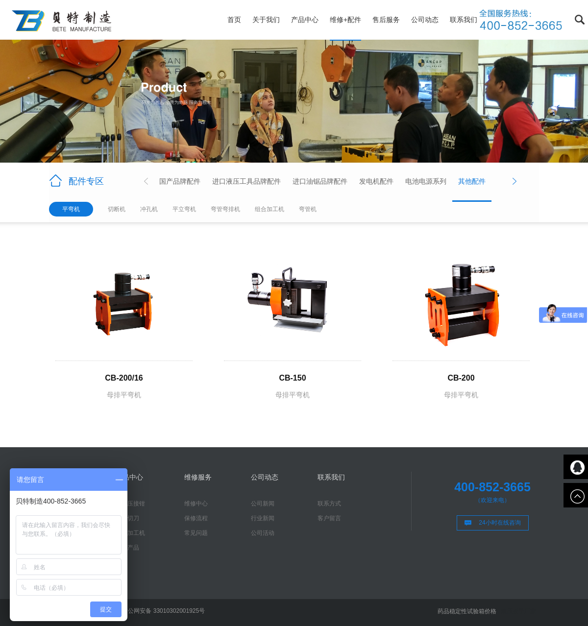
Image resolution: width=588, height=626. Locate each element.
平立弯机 (184, 209)
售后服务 (386, 20)
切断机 (116, 209)
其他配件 (472, 181)
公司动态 (425, 20)
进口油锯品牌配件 (320, 181)
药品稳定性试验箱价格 (467, 611)
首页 (234, 20)
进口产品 (127, 547)
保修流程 (196, 518)
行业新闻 (262, 518)
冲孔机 (149, 209)
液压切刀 (127, 518)
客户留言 (329, 518)
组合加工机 (269, 209)
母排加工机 (130, 533)
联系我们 (463, 20)
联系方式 (329, 503)
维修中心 (196, 503)
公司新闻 (262, 503)
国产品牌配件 (179, 181)
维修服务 (198, 477)
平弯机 (71, 209)
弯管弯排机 (225, 209)
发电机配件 (376, 181)
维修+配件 (345, 20)
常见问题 (196, 533)
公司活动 (262, 533)
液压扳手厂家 (518, 611)
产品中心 (304, 20)
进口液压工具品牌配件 (246, 181)
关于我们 (266, 20)
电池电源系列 (425, 181)
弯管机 (308, 209)
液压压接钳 (130, 503)
